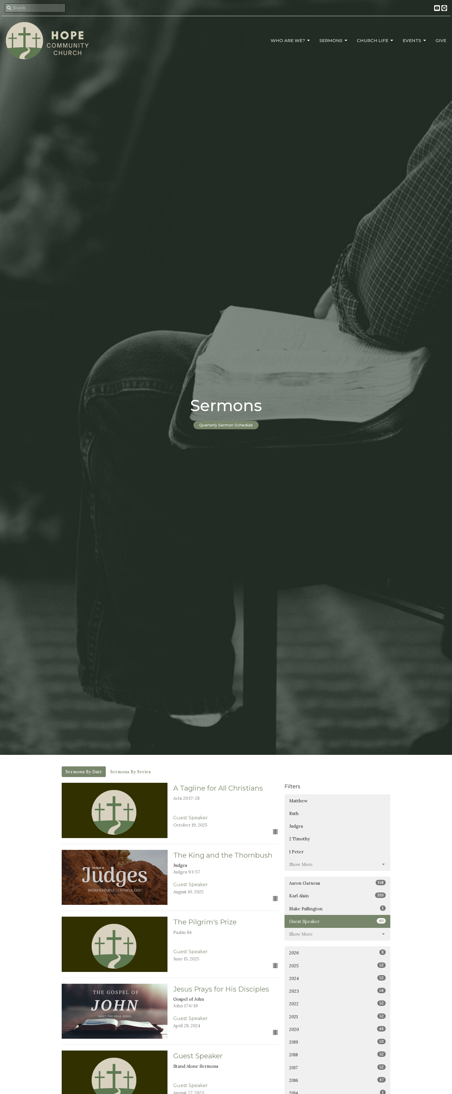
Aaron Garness (337, 883)
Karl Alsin (337, 895)
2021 (337, 1016)
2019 (337, 1042)
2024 (337, 978)
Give (441, 40)
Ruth (294, 813)
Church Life (375, 40)
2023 (337, 991)
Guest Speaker (337, 921)
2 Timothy (299, 839)
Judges (296, 826)
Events (415, 40)
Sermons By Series (130, 771)
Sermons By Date (83, 771)
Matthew (298, 801)
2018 (337, 1054)
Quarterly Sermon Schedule (226, 425)
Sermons (333, 40)
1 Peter (296, 851)
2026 (337, 952)
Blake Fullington (337, 908)
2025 (337, 965)
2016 (337, 1080)
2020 (337, 1029)
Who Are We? (291, 40)
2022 (337, 1003)
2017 (337, 1067)
